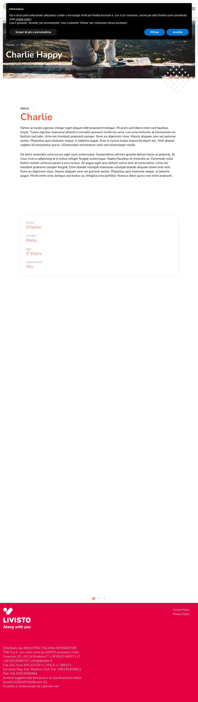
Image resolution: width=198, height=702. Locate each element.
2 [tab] (99, 598)
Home (10, 45)
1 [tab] (93, 598)
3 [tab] (104, 598)
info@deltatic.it (41, 661)
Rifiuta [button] (154, 32)
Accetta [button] (178, 32)
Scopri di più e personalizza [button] (33, 32)
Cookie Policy (181, 610)
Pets (24, 45)
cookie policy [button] (23, 19)
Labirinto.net (50, 686)
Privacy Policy (181, 614)
